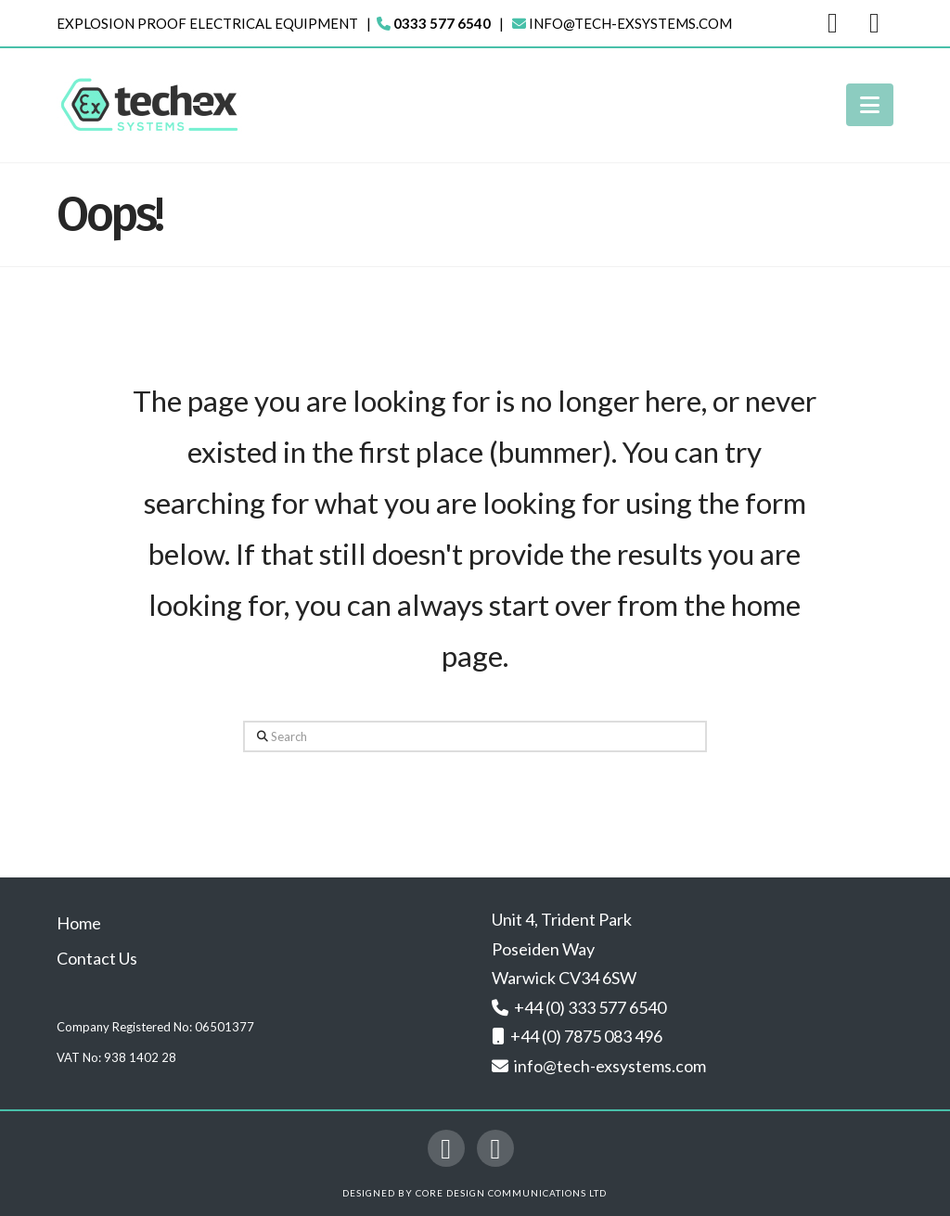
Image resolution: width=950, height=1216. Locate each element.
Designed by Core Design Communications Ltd (474, 1192)
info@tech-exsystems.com (630, 23)
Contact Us (97, 958)
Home (79, 923)
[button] (869, 104)
